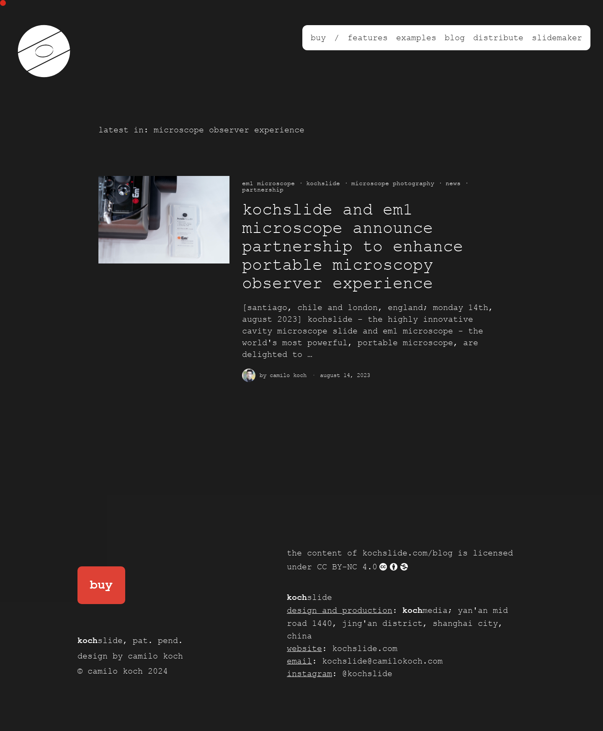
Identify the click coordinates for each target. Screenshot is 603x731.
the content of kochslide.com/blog (370, 553)
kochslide (323, 183)
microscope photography (392, 183)
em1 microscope (268, 183)
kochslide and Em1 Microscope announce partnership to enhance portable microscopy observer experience (352, 247)
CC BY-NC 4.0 (363, 566)
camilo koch (155, 656)
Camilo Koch (288, 375)
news (453, 183)
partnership (262, 189)
